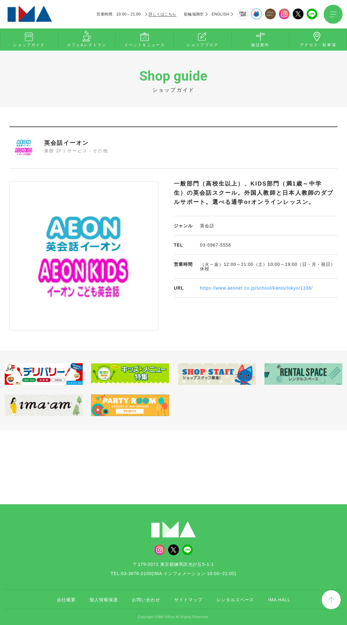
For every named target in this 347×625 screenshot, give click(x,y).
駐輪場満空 (194, 14)
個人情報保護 (104, 599)
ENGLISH (220, 14)
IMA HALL (279, 599)
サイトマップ (188, 599)
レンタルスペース (235, 599)
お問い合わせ (146, 599)
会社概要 (66, 599)
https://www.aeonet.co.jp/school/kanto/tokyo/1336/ (256, 288)
